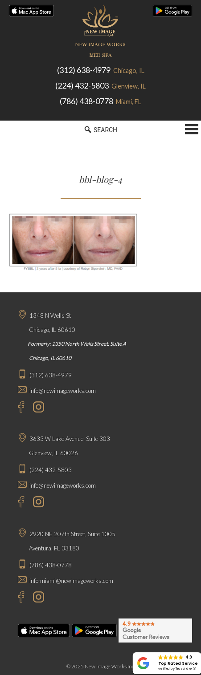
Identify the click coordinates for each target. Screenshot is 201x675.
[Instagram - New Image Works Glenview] (36, 503)
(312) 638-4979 (100, 70)
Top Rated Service (177, 663)
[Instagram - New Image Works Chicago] (36, 408)
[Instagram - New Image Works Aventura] (36, 598)
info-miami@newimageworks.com (71, 580)
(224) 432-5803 (100, 85)
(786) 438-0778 (100, 101)
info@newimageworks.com (62, 390)
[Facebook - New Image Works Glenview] (17, 503)
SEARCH (100, 129)
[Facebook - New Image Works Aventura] (17, 598)
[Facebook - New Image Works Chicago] (17, 408)
